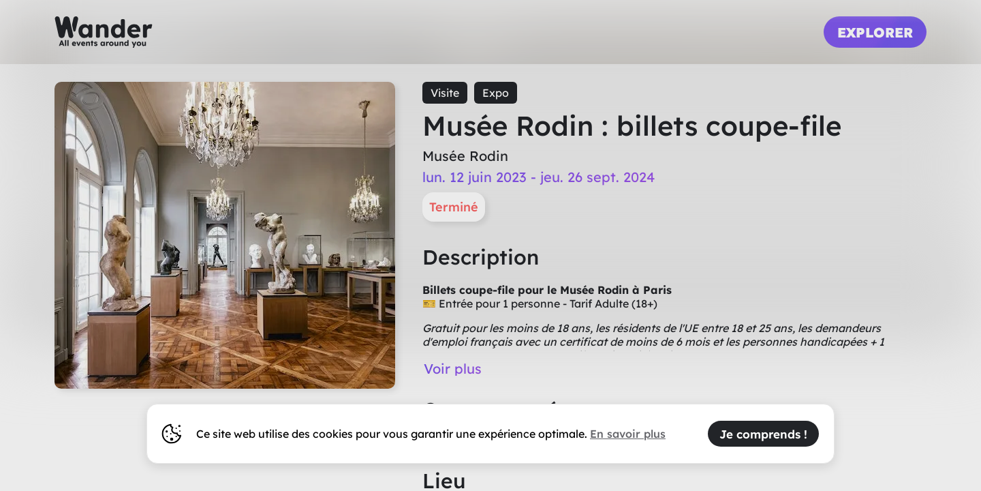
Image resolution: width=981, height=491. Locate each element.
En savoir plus (628, 434)
